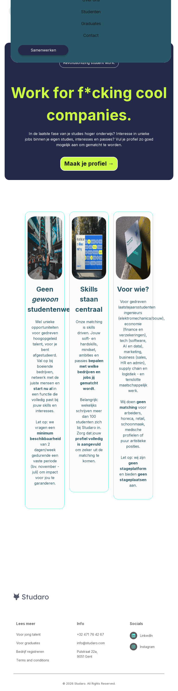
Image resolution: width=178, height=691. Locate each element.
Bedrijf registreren (30, 665)
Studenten (91, 11)
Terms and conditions (32, 673)
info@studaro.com (91, 656)
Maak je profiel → (89, 163)
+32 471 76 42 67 (90, 648)
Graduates (91, 23)
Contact (91, 35)
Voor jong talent (28, 648)
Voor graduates (28, 656)
